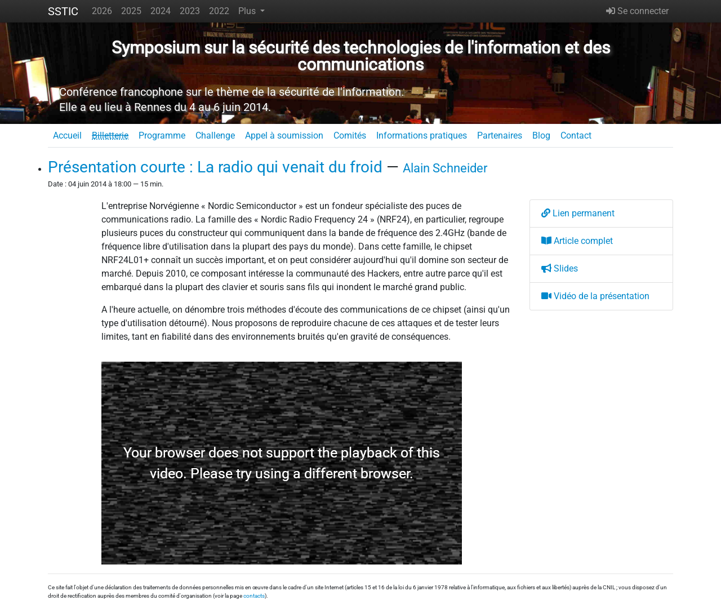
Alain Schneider (445, 168)
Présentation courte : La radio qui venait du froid (215, 167)
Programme (162, 135)
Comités (349, 135)
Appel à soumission (284, 135)
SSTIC (63, 11)
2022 (219, 11)
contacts (254, 596)
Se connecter (637, 11)
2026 (102, 11)
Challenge (215, 135)
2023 (190, 11)
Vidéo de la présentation (595, 296)
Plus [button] (248, 11)
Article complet (577, 240)
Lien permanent (578, 213)
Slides (559, 268)
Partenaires (499, 135)
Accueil (67, 135)
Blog (541, 135)
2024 (160, 11)
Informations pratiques (421, 135)
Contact (575, 135)
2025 (131, 11)
